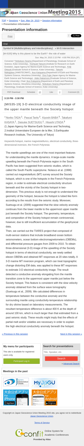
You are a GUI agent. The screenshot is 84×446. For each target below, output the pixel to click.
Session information (52, 20)
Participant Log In (22, 361)
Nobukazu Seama (23, 61)
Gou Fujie (46, 75)
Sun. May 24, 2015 (30, 20)
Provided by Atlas (42, 439)
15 (40, 92)
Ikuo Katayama (38, 72)
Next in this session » (71, 334)
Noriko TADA (13, 117)
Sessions (13, 20)
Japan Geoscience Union (41, 416)
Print (7, 36)
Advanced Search (71, 363)
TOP (4, 20)
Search (61, 358)
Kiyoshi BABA (50, 117)
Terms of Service (42, 422)
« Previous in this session (15, 334)
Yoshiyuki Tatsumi (38, 64)
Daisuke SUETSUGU (30, 122)
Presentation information (17, 24)
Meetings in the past (15, 371)
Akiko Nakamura (41, 78)
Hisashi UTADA (54, 122)
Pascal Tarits (31, 117)
